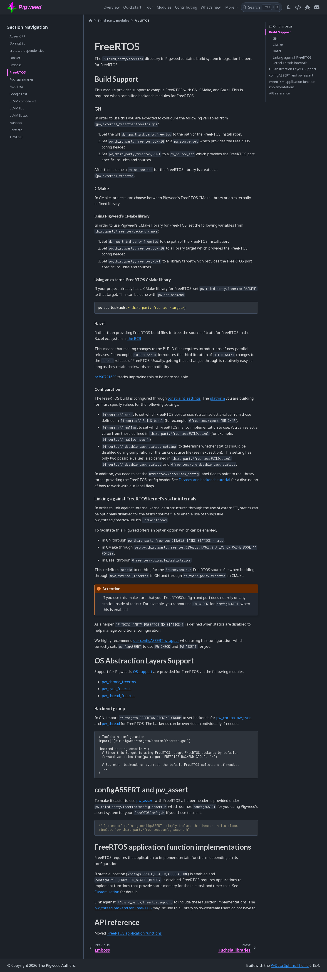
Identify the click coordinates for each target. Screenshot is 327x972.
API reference (279, 93)
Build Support (280, 32)
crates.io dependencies (27, 50)
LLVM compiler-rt (23, 101)
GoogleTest (18, 94)
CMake (278, 44)
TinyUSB (16, 137)
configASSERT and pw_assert (291, 75)
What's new (211, 7)
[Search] (261, 7)
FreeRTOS (18, 72)
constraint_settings (184, 398)
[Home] (90, 20)
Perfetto (16, 130)
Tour (149, 7)
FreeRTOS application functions (134, 933)
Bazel (277, 51)
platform (217, 398)
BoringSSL (17, 43)
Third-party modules (113, 20)
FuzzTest (16, 86)
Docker (15, 58)
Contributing (186, 7)
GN (275, 38)
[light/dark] (288, 7)
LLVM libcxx (19, 115)
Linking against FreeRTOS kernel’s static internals (292, 60)
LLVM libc (17, 108)
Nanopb (16, 123)
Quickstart (132, 7)
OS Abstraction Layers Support (292, 69)
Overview (112, 7)
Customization (106, 891)
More (230, 7)
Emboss (16, 65)
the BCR (134, 338)
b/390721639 (105, 376)
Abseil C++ (17, 36)
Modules (164, 7)
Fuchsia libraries (22, 79)
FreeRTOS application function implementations (292, 84)
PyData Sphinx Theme (290, 965)
